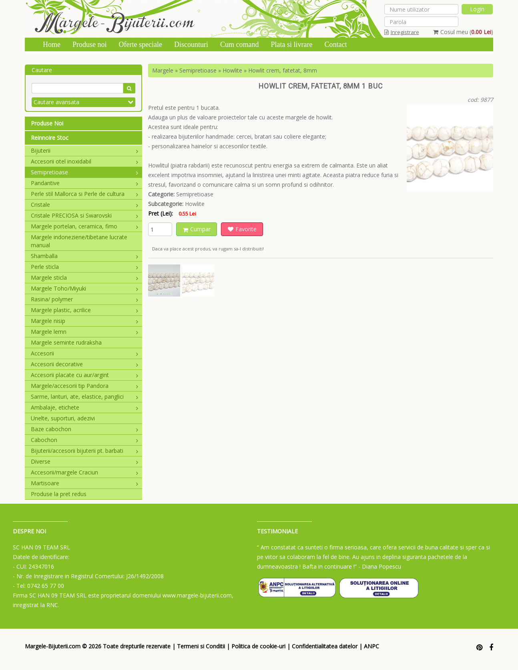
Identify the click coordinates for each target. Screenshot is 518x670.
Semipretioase (84, 172)
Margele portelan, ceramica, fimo (84, 226)
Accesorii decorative (84, 364)
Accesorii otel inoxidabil (84, 161)
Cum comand (239, 44)
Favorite (242, 229)
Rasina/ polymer (84, 299)
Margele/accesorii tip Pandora (84, 385)
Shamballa (84, 256)
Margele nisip (84, 321)
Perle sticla (84, 266)
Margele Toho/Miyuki (84, 288)
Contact (335, 44)
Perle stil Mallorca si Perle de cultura (84, 194)
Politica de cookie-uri (258, 646)
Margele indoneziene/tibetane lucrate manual (79, 241)
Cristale (84, 204)
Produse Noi (47, 123)
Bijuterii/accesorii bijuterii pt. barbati (84, 450)
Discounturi (191, 44)
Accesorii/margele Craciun (84, 472)
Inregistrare (401, 32)
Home (51, 44)
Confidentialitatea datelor (324, 646)
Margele (162, 70)
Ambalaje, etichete (84, 407)
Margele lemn (84, 331)
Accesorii (84, 353)
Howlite (232, 70)
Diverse (84, 461)
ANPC (371, 646)
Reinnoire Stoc (49, 137)
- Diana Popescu (379, 566)
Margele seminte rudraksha (66, 342)
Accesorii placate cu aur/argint (84, 375)
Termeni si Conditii (201, 646)
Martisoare (84, 483)
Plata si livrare (291, 44)
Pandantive (84, 183)
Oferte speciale (140, 44)
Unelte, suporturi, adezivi (63, 418)
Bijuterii (84, 150)
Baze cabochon (84, 429)
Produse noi (89, 44)
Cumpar (197, 229)
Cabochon (84, 440)
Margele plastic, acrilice (84, 310)
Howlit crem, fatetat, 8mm (282, 70)
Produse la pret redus (58, 494)
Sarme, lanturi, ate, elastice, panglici (84, 396)
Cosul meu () (463, 32)
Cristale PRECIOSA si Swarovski (84, 215)
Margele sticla (84, 277)
